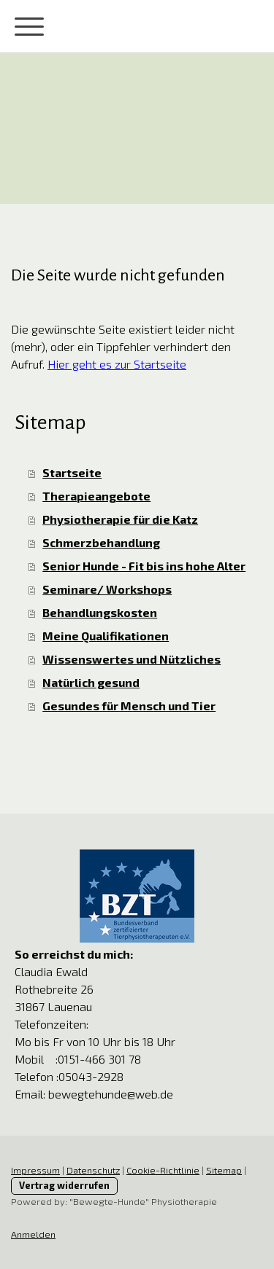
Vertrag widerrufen (64, 1185)
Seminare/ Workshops (107, 589)
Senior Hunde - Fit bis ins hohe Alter (144, 566)
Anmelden (33, 1234)
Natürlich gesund (91, 682)
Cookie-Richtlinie (162, 1170)
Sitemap (224, 1170)
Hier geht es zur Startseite (116, 364)
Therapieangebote (96, 496)
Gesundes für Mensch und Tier (129, 705)
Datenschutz (93, 1170)
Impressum (35, 1170)
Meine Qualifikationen (105, 636)
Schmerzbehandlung (101, 542)
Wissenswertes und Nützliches (131, 659)
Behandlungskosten (99, 612)
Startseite (72, 472)
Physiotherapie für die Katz (120, 519)
